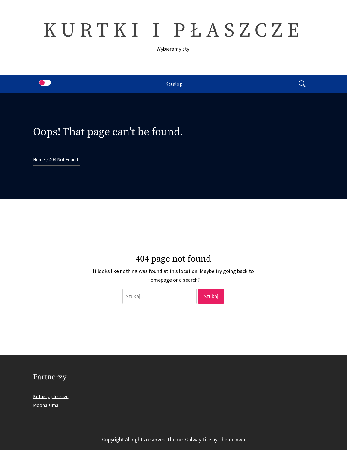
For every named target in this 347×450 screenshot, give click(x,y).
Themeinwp (232, 439)
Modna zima (45, 405)
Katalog (173, 84)
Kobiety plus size (51, 396)
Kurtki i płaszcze (173, 30)
